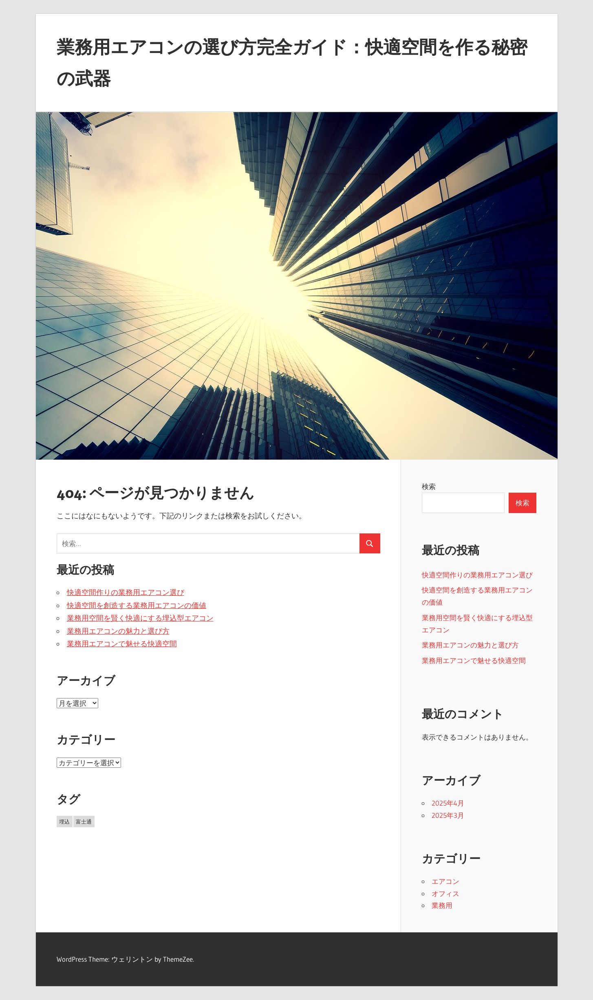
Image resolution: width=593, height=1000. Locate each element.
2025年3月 (448, 815)
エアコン (445, 881)
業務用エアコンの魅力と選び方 (118, 631)
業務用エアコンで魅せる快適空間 (122, 643)
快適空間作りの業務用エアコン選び (125, 592)
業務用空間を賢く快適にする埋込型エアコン (140, 618)
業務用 (442, 905)
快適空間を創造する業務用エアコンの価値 (136, 605)
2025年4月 (448, 803)
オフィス (445, 893)
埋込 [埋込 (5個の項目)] (64, 821)
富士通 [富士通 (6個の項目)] (84, 821)
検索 (429, 486)
